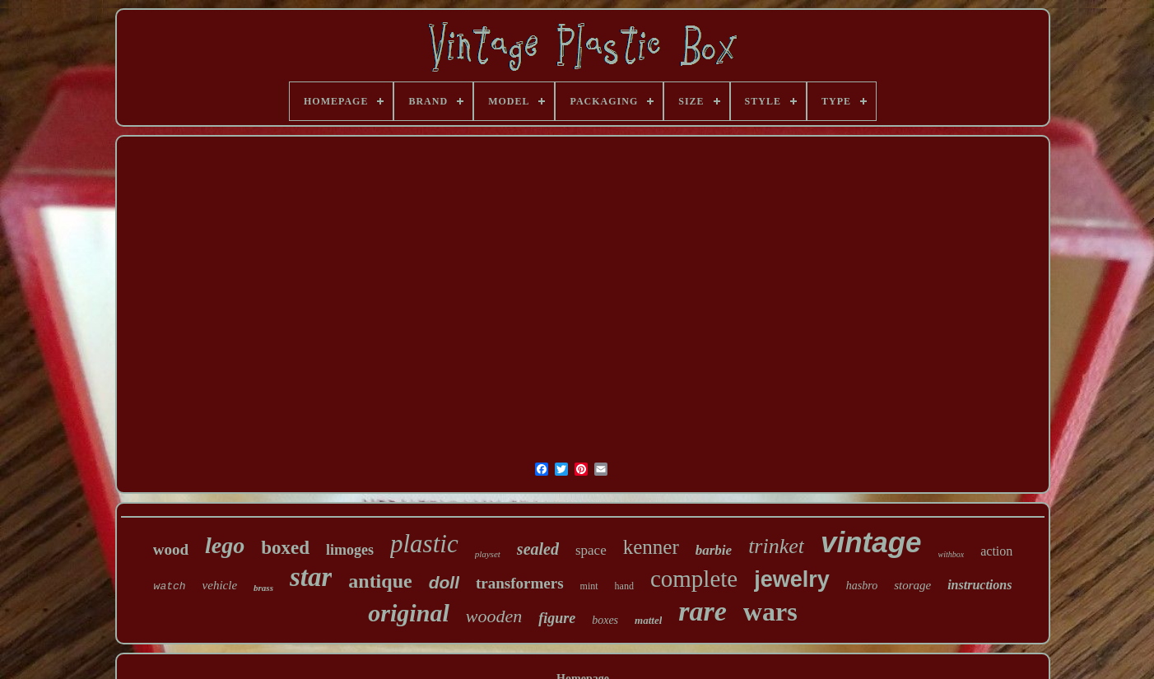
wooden (494, 616)
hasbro (861, 585)
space (591, 550)
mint (589, 586)
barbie (714, 550)
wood (170, 549)
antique (380, 581)
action (996, 551)
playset (487, 554)
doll (444, 582)
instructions (979, 585)
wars (770, 611)
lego (224, 545)
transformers (520, 583)
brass (263, 588)
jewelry (792, 579)
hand (624, 586)
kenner (651, 547)
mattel (648, 620)
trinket (776, 546)
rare (702, 611)
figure (556, 618)
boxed (285, 547)
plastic (424, 543)
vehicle (219, 585)
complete (694, 578)
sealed (538, 549)
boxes (605, 620)
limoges (350, 550)
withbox (951, 554)
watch (170, 586)
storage (912, 585)
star (311, 577)
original (408, 612)
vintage (871, 542)
